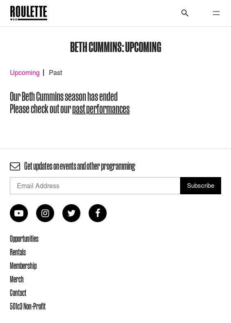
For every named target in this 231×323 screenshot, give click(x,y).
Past (55, 72)
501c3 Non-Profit (28, 306)
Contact (18, 292)
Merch (17, 279)
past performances (101, 109)
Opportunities (24, 238)
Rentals (18, 252)
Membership (23, 265)
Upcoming (25, 72)
